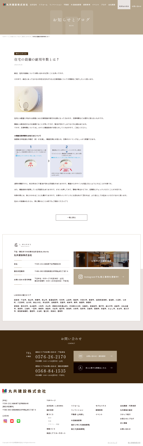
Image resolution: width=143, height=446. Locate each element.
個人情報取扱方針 (134, 443)
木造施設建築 (76, 4)
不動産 (66, 4)
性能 (49, 421)
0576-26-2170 (50, 356)
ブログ (103, 4)
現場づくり (51, 429)
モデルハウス (124, 6)
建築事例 (86, 4)
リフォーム (43, 4)
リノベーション (56, 4)
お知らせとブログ (127, 418)
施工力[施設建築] (78, 429)
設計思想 (50, 410)
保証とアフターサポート (56, 433)
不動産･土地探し (77, 414)
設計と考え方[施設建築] (80, 425)
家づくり (50, 414)
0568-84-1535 (50, 371)
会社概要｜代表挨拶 (128, 406)
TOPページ (51, 400)
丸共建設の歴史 (126, 410)
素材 (49, 418)
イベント (95, 4)
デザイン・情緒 (53, 424)
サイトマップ (112, 443)
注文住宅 (33, 4)
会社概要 (111, 4)
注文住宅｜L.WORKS (55, 406)
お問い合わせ (137, 6)
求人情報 (123, 423)
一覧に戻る (71, 217)
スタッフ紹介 (125, 414)
